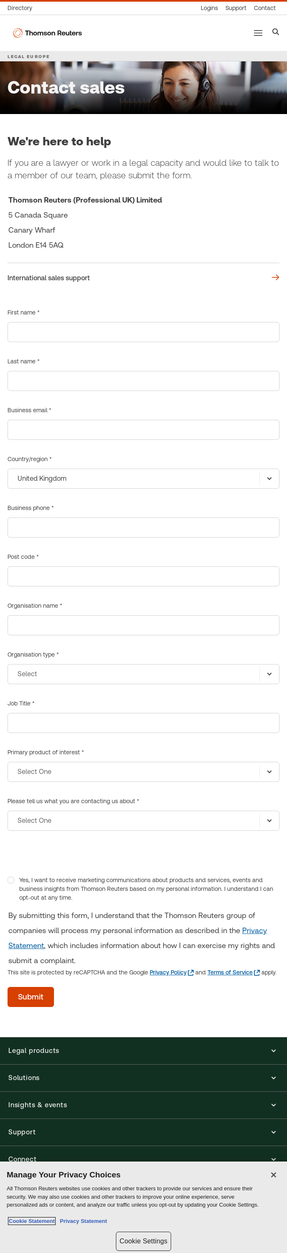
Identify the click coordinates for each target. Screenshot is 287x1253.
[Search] (275, 32)
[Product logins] (209, 8)
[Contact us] (264, 8)
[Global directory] (22, 8)
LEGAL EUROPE (29, 56)
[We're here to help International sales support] (143, 278)
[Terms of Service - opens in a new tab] (234, 973)
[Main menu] (258, 33)
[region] (143, 1207)
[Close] (273, 1175)
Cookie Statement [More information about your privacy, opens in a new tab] (32, 1221)
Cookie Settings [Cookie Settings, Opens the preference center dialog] (143, 1241)
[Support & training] (236, 8)
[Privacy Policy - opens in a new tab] (172, 973)
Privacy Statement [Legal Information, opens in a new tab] (82, 1221)
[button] (143, 1050)
